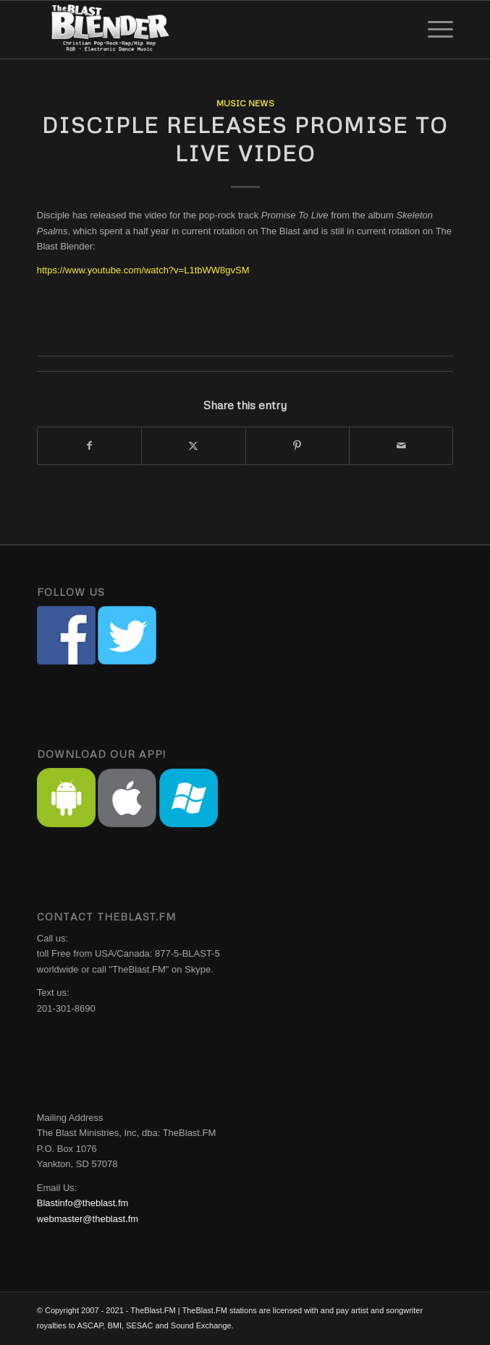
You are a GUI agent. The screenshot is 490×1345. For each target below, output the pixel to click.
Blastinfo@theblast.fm (83, 1202)
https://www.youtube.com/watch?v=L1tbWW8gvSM (143, 270)
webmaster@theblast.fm (87, 1218)
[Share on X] (193, 445)
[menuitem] (433, 30)
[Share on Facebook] (89, 445)
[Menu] (433, 30)
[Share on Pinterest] (297, 445)
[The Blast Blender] (203, 30)
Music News (245, 103)
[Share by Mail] (401, 445)
